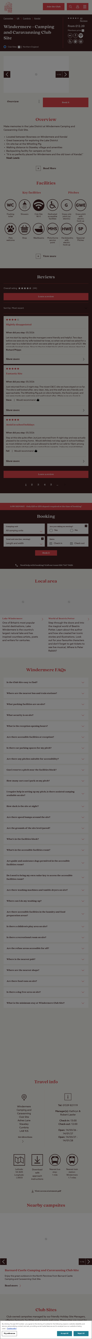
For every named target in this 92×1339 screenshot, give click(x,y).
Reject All (81, 1333)
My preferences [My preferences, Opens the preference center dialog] (9, 1333)
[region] (46, 1329)
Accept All (64, 1333)
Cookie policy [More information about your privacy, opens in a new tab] (12, 1329)
